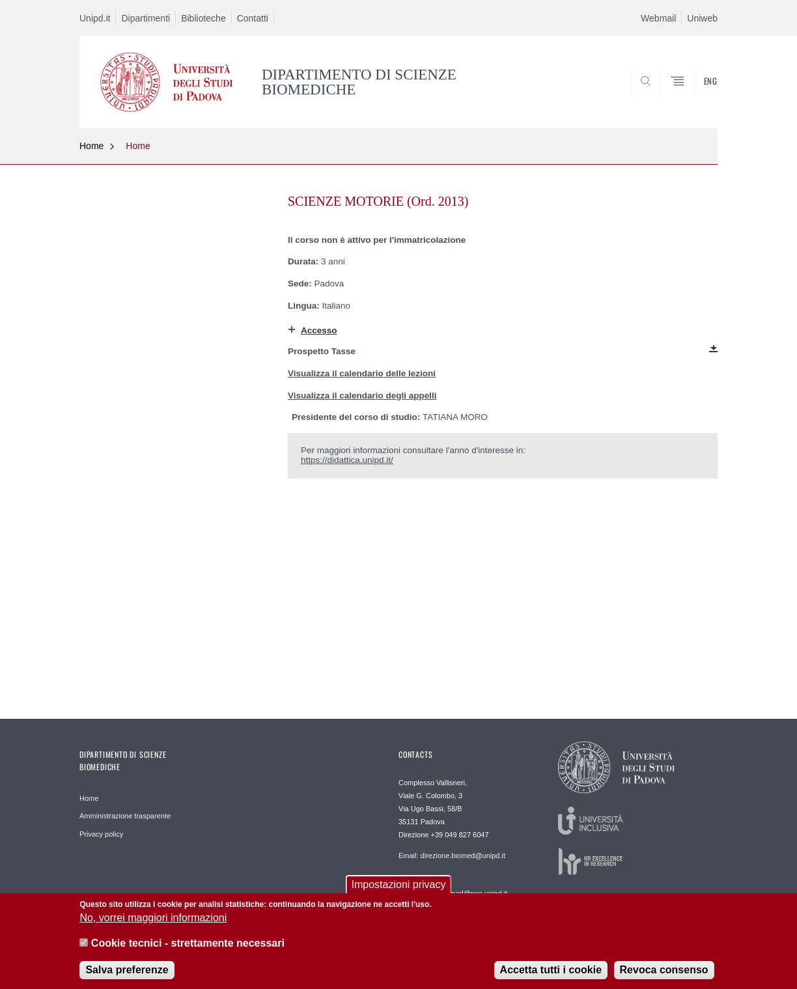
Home (91, 146)
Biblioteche (203, 18)
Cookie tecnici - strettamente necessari (188, 945)
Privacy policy (101, 834)
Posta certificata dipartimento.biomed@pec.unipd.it (452, 888)
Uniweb (702, 18)
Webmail (658, 18)
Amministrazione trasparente (125, 816)
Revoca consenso (664, 973)
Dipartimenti (145, 18)
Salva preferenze (126, 973)
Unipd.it (94, 18)
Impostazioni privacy (399, 887)
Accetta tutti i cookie (551, 973)
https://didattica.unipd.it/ (347, 460)
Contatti (252, 18)
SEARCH (694, 96)
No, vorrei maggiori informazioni (153, 920)
